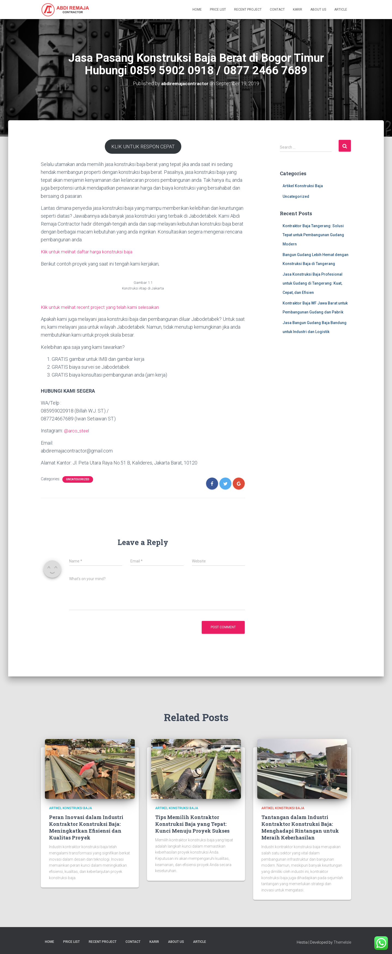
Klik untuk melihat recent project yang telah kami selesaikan (103, 306)
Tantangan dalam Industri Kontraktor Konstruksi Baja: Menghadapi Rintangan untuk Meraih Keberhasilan (300, 826)
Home (197, 9)
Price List (218, 9)
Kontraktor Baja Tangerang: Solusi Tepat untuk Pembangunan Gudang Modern (313, 234)
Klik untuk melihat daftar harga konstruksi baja (88, 251)
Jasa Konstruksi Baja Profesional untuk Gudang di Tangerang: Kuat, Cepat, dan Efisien (312, 283)
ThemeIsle (342, 942)
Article (340, 9)
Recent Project (248, 9)
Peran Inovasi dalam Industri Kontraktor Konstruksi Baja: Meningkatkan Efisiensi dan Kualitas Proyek (86, 826)
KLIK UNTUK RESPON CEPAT (143, 146)
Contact (277, 9)
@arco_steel (77, 430)
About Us (318, 9)
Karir (297, 9)
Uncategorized (77, 478)
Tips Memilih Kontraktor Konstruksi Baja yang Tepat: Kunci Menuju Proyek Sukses (192, 823)
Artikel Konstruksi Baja (303, 186)
